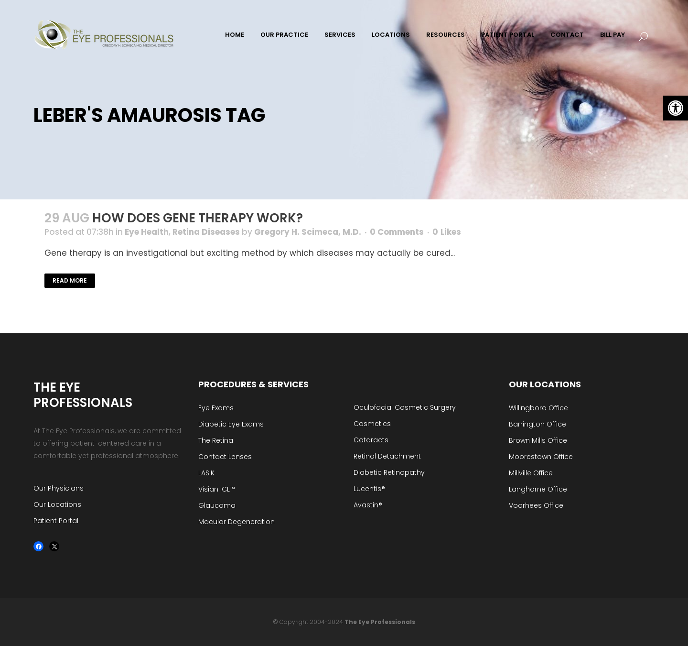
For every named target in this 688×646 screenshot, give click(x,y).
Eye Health (147, 232)
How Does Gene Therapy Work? (197, 218)
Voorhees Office (536, 505)
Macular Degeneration (236, 521)
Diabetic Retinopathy (389, 472)
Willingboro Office (538, 408)
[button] (675, 108)
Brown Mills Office (538, 440)
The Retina (215, 440)
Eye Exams (216, 408)
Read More (70, 280)
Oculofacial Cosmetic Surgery (405, 407)
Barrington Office (537, 424)
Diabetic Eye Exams (231, 424)
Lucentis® (369, 488)
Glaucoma (217, 505)
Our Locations (57, 504)
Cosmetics (372, 423)
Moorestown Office (541, 456)
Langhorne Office (538, 489)
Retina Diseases (206, 232)
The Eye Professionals (379, 622)
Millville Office (531, 473)
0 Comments (397, 232)
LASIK (206, 473)
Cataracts (371, 440)
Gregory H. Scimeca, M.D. (307, 232)
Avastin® (368, 505)
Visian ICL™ (216, 489)
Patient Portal (55, 521)
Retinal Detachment (387, 456)
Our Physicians (58, 488)
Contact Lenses (225, 456)
